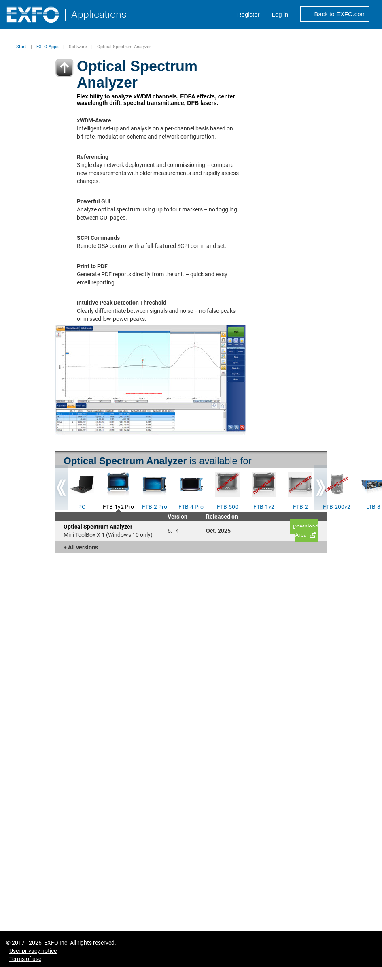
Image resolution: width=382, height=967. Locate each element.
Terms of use (25, 959)
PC (81, 506)
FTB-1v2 (263, 506)
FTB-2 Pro (154, 506)
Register (248, 14)
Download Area (305, 530)
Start (21, 46)
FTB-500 (227, 506)
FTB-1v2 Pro (118, 506)
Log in (280, 14)
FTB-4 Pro (191, 506)
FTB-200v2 (336, 506)
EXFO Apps (47, 46)
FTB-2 (300, 506)
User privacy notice (33, 951)
